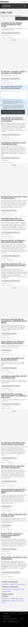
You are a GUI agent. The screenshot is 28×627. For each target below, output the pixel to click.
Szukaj (25, 6)
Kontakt (4, 621)
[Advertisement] (14, 55)
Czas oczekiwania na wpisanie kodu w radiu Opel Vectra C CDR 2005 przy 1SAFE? (13, 491)
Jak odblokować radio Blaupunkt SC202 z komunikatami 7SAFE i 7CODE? (11, 24)
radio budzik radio (5, 584)
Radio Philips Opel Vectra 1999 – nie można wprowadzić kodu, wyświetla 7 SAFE (13, 265)
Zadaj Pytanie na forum (21, 18)
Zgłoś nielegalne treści (13, 621)
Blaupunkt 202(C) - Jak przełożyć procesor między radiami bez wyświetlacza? (12, 535)
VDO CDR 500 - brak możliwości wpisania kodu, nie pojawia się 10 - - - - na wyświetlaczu (14, 119)
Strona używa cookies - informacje (10, 618)
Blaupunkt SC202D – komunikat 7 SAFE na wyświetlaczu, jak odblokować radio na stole (14, 395)
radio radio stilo (13, 584)
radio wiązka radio (21, 584)
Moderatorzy (14, 613)
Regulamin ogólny (6, 616)
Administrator (6, 613)
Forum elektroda (23, 1)
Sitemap (21, 618)
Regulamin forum (22, 613)
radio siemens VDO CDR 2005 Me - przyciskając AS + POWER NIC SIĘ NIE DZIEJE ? (14, 321)
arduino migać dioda (16, 589)
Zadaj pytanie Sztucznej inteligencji (12, 112)
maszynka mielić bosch (6, 589)
